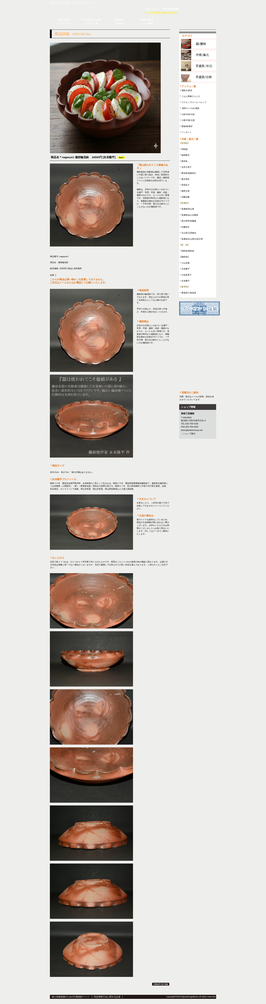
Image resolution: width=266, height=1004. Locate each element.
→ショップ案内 (188, 433)
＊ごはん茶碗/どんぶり (189, 96)
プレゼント (199, 308)
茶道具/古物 (199, 77)
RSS (197, 337)
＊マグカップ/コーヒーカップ (192, 102)
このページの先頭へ (161, 984)
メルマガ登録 (197, 323)
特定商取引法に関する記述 (107, 997)
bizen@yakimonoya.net (191, 430)
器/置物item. (199, 44)
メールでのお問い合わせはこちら (161, 12)
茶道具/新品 (199, 66)
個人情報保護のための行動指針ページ (70, 997)
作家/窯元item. (199, 55)
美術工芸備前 (93, 10)
